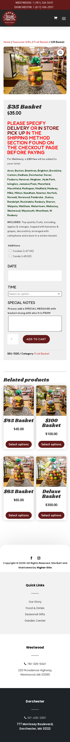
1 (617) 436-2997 (43, 7)
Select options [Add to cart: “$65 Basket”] (19, 515)
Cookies (23, 250)
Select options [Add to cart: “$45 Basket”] (19, 444)
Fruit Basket (41, 41)
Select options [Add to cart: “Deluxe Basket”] (51, 515)
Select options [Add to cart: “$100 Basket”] (51, 444)
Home (7, 41)
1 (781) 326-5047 (42, 2)
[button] (60, 52)
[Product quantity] (12, 339)
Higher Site (44, 567)
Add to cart (36, 339)
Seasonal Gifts (22, 41)
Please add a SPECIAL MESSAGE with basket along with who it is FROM (32, 311)
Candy (22, 256)
